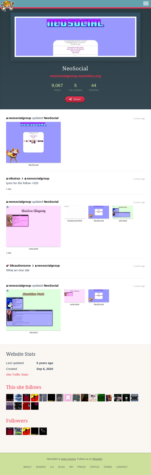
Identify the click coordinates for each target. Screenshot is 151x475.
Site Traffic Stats (17, 374)
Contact (122, 466)
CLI (52, 466)
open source (68, 458)
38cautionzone (18, 265)
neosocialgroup (18, 118)
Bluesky (97, 458)
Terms (108, 466)
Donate (41, 466)
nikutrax (13, 178)
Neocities (52, 458)
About (27, 466)
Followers (17, 420)
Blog (61, 466)
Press (82, 466)
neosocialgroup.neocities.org (75, 76)
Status (94, 466)
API (71, 466)
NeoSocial (51, 118)
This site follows (23, 387)
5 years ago (139, 118)
